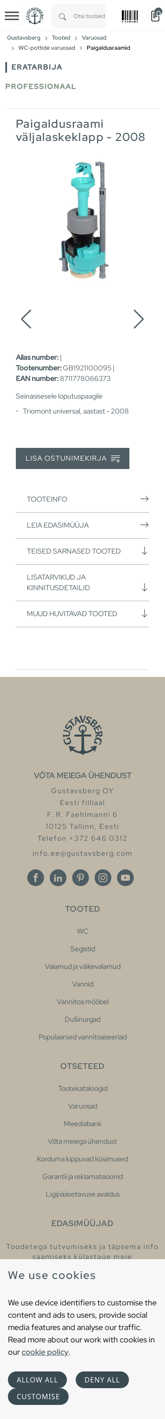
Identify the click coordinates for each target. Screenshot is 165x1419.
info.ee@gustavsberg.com (83, 853)
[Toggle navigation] (12, 16)
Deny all (102, 1380)
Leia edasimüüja (88, 525)
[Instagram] (103, 877)
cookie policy (45, 1352)
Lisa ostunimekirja (73, 459)
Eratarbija (36, 67)
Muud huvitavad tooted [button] (88, 613)
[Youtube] (125, 877)
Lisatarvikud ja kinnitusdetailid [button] (88, 582)
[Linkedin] (58, 877)
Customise (38, 1396)
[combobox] (89, 16)
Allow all (37, 1380)
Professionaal (41, 86)
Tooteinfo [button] (88, 499)
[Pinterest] (80, 877)
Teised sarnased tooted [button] (88, 551)
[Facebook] (35, 877)
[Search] (62, 16)
